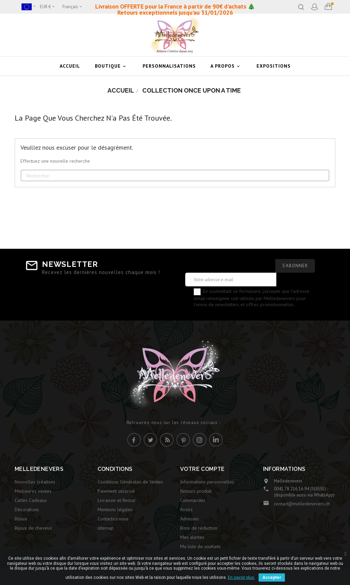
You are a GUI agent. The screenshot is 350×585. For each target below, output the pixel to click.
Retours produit (196, 491)
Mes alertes (192, 537)
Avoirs (186, 509)
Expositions (274, 66)
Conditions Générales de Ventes (130, 482)
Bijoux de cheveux (33, 528)
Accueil (70, 66)
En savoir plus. (241, 577)
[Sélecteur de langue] (72, 7)
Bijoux (21, 519)
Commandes (192, 500)
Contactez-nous (113, 519)
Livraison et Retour (117, 500)
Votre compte (202, 469)
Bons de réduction (198, 528)
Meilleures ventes (33, 491)
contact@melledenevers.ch (302, 504)
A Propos (226, 66)
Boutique (111, 66)
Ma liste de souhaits (200, 546)
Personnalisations (169, 66)
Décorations (27, 509)
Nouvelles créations (35, 482)
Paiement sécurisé (116, 491)
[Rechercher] (175, 175)
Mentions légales (115, 509)
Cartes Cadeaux (31, 500)
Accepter (271, 577)
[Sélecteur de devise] (48, 7)
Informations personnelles (207, 482)
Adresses (189, 519)
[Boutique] (29, 7)
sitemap (106, 528)
